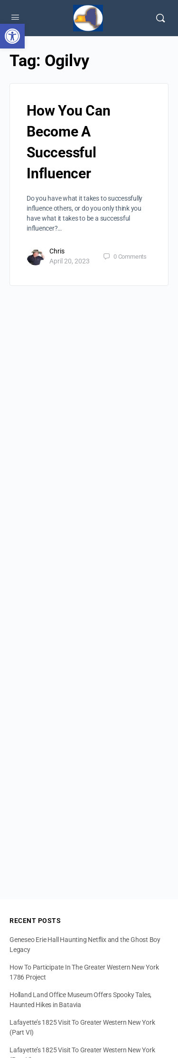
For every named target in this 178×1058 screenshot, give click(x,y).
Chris (57, 251)
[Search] (160, 18)
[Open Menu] (15, 17)
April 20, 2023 (69, 261)
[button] (12, 36)
